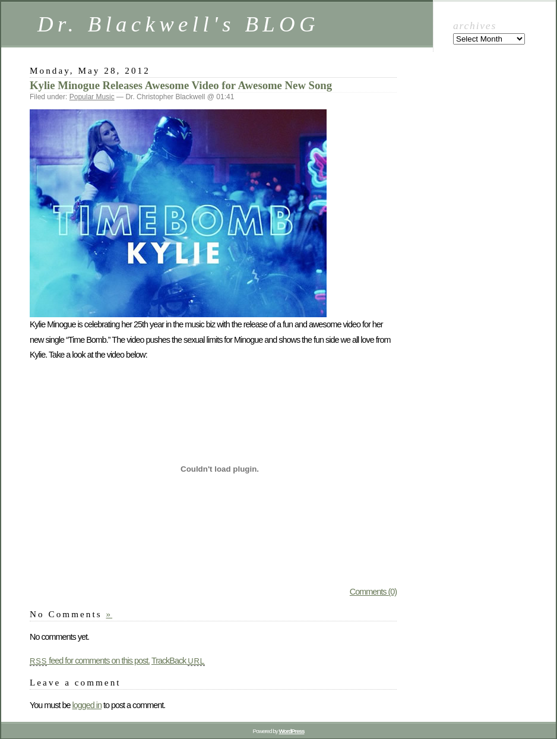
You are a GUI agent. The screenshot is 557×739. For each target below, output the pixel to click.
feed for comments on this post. (90, 660)
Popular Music (92, 97)
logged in (86, 705)
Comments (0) (373, 591)
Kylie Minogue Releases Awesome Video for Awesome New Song (181, 85)
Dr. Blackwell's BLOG (178, 24)
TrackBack (178, 660)
